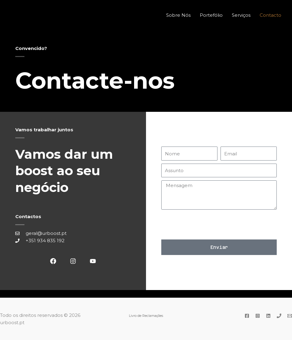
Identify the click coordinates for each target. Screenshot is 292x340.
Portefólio (211, 15)
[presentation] (207, 224)
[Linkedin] (268, 315)
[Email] (289, 315)
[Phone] (279, 315)
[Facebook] (247, 315)
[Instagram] (257, 315)
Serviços (241, 15)
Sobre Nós (178, 15)
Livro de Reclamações (146, 316)
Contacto (270, 15)
